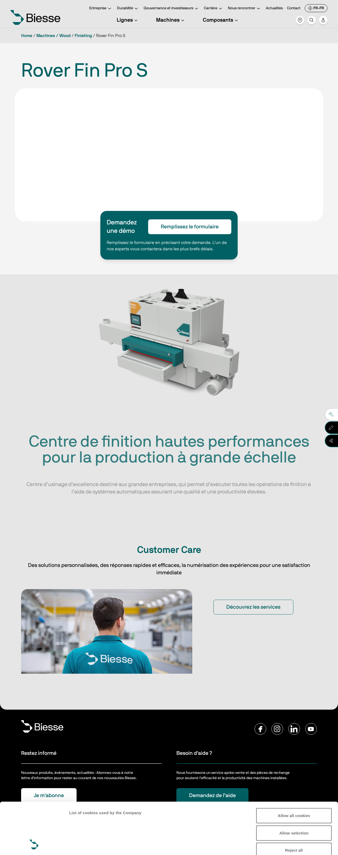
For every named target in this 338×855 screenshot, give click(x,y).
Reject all (294, 802)
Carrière (214, 8)
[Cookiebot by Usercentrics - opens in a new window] (34, 845)
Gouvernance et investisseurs (172, 8)
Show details (81, 844)
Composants (221, 20)
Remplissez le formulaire (190, 226)
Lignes (128, 20)
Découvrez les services (253, 607)
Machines (171, 20)
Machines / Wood (53, 36)
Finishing (83, 36)
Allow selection (294, 784)
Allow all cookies (294, 767)
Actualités (274, 8)
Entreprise (101, 8)
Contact (294, 8)
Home (26, 36)
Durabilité (128, 8)
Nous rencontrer (245, 8)
